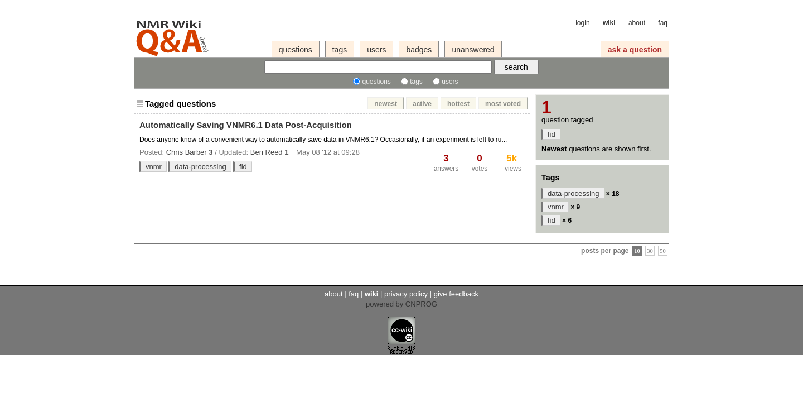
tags (339, 49)
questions (295, 49)
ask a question (635, 49)
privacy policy (406, 294)
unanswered (473, 49)
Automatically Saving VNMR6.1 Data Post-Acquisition (245, 125)
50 (663, 250)
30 (650, 250)
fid (243, 166)
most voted (503, 104)
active (422, 104)
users (376, 49)
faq (662, 23)
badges (419, 49)
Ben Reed (266, 152)
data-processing (200, 166)
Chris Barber (186, 152)
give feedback (456, 294)
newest (385, 104)
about (636, 23)
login (582, 23)
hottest (458, 104)
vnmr (154, 166)
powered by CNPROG (401, 304)
